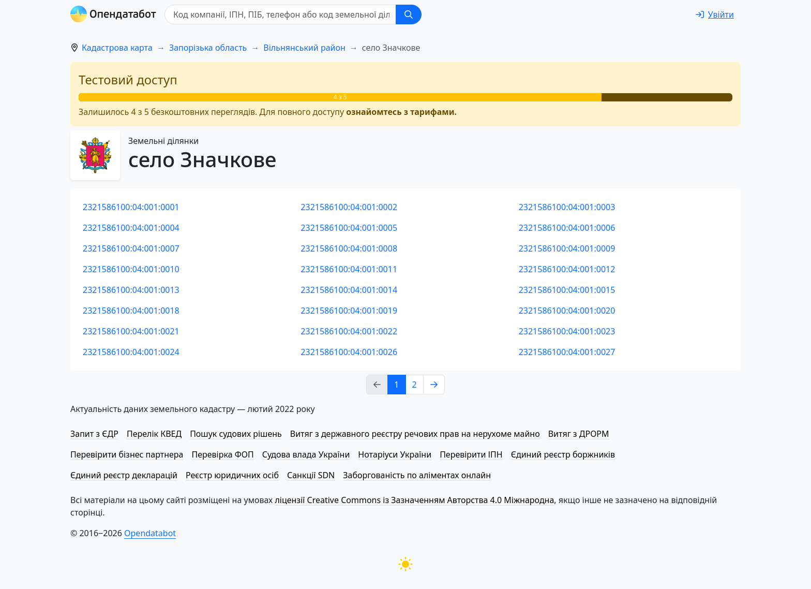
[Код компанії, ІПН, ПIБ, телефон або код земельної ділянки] (280, 14)
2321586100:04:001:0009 (567, 248)
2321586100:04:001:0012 (567, 269)
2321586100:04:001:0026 (349, 352)
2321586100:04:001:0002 (349, 207)
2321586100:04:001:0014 (349, 290)
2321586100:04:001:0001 (131, 207)
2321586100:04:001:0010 (131, 269)
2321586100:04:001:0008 (349, 248)
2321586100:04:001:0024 (131, 352)
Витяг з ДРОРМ (578, 433)
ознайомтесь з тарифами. (401, 111)
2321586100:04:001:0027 (567, 352)
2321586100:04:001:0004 (131, 227)
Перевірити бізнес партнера (126, 454)
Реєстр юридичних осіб (232, 475)
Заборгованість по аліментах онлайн (417, 475)
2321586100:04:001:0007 (131, 248)
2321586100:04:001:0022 (349, 331)
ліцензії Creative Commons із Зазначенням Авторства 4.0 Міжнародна (414, 500)
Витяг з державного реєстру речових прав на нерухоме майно (415, 433)
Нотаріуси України (394, 454)
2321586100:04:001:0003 (567, 207)
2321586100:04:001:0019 (349, 310)
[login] (715, 14)
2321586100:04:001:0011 (349, 269)
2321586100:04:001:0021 (131, 331)
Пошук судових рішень (236, 433)
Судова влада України (306, 454)
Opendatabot (150, 533)
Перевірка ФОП (222, 454)
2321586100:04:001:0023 (567, 331)
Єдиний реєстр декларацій (123, 475)
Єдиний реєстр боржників (563, 454)
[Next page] (434, 384)
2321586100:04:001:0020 (567, 310)
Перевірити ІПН (471, 454)
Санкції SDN (311, 475)
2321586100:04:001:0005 (349, 227)
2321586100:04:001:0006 (567, 227)
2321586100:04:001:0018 (131, 310)
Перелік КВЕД (154, 433)
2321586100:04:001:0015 (567, 290)
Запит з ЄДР (94, 433)
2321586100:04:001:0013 (131, 290)
